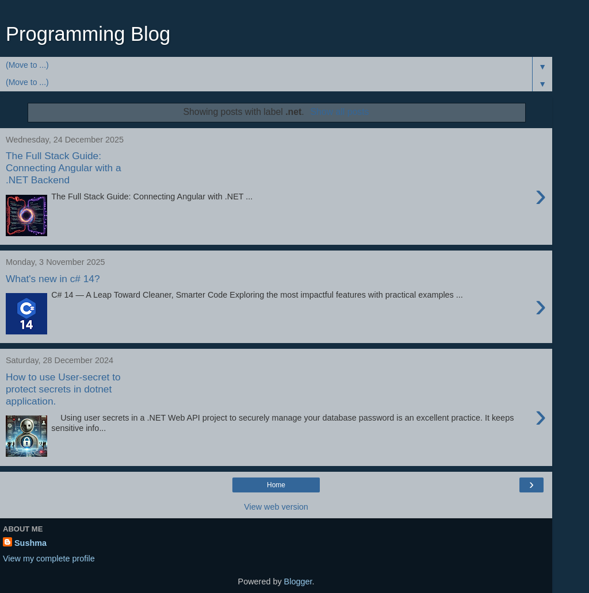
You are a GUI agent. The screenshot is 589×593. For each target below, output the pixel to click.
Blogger (298, 581)
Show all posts (339, 112)
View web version (276, 506)
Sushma (30, 543)
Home (276, 485)
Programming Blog (88, 34)
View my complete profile (49, 558)
